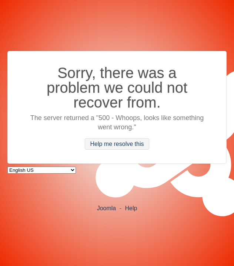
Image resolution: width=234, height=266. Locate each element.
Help (131, 208)
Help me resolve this (117, 144)
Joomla (106, 208)
